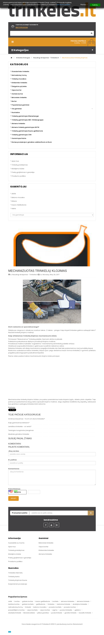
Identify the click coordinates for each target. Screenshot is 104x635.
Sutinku (95, 5)
